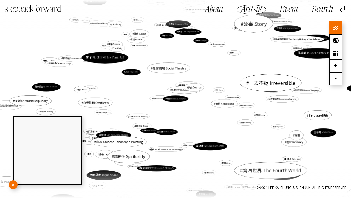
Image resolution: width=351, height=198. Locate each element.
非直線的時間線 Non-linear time (110, 30)
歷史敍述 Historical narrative (185, 89)
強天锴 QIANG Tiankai (55, 87)
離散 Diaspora (234, 53)
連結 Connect (126, 161)
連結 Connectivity (189, 142)
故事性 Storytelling (103, 112)
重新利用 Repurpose (284, 154)
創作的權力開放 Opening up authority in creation (166, 148)
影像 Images (106, 154)
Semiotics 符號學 (232, 97)
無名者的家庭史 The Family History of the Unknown (292, 41)
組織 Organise (115, 44)
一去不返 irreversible (272, 82)
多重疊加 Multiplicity (164, 28)
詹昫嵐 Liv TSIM (206, 194)
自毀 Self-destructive (139, 46)
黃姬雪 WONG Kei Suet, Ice (68, 193)
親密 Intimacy (294, 142)
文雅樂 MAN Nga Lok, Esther (280, 33)
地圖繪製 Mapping (145, 123)
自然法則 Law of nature (86, 24)
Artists (251, 9)
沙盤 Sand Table (136, 166)
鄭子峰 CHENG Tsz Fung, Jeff (106, 58)
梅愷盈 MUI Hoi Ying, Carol (312, 40)
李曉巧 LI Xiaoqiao (199, 44)
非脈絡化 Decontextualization (233, 180)
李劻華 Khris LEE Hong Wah (175, 99)
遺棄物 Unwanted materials (252, 186)
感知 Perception (90, 88)
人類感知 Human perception (138, 116)
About (214, 9)
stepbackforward (32, 10)
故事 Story (252, 25)
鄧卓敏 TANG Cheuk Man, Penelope (317, 53)
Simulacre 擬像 (316, 115)
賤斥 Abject (140, 34)
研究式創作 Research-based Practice (279, 22)
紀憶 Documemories (217, 45)
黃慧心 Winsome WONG (178, 26)
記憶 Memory (245, 122)
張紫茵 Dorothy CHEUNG (167, 130)
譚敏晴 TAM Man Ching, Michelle (113, 135)
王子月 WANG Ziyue (323, 132)
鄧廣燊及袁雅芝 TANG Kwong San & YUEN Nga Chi (157, 165)
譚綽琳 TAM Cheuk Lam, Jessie (207, 142)
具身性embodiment (195, 190)
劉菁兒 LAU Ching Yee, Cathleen (188, 33)
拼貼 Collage (253, 173)
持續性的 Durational (244, 105)
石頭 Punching (46, 111)
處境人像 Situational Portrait (239, 33)
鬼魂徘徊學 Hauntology (242, 164)
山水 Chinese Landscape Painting (121, 140)
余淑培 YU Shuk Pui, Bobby (284, 176)
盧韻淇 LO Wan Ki (278, 170)
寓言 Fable (98, 185)
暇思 (89, 154)
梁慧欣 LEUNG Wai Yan (88, 190)
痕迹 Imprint (137, 40)
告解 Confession (272, 90)
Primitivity (119, 49)
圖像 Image (138, 21)
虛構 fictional (209, 171)
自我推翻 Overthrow (98, 102)
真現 (294, 134)
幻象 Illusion (259, 114)
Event (289, 9)
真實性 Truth (224, 160)
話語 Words (219, 90)
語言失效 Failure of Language (302, 90)
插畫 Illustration (62, 64)
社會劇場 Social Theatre (169, 70)
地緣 (126, 35)
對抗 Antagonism (225, 103)
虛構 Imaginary (90, 140)
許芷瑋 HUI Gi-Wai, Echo (149, 130)
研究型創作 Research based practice (80, 59)
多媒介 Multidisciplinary (33, 100)
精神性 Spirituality (134, 150)
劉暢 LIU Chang (167, 36)
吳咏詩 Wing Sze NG (131, 72)
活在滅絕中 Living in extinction (282, 98)
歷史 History (116, 24)
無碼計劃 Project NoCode (105, 173)
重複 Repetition (275, 126)
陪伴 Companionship (161, 98)
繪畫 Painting (193, 88)
